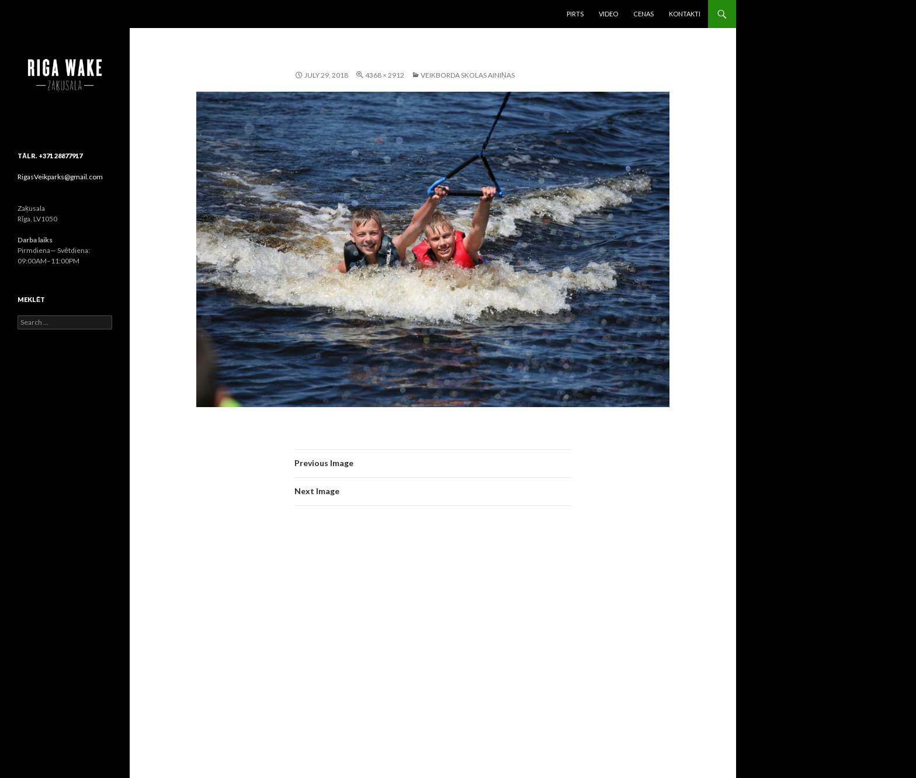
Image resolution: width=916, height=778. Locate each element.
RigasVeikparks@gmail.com (60, 176)
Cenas (643, 14)
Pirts (575, 14)
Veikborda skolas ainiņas (468, 75)
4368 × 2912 (384, 75)
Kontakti (684, 14)
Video (608, 14)
